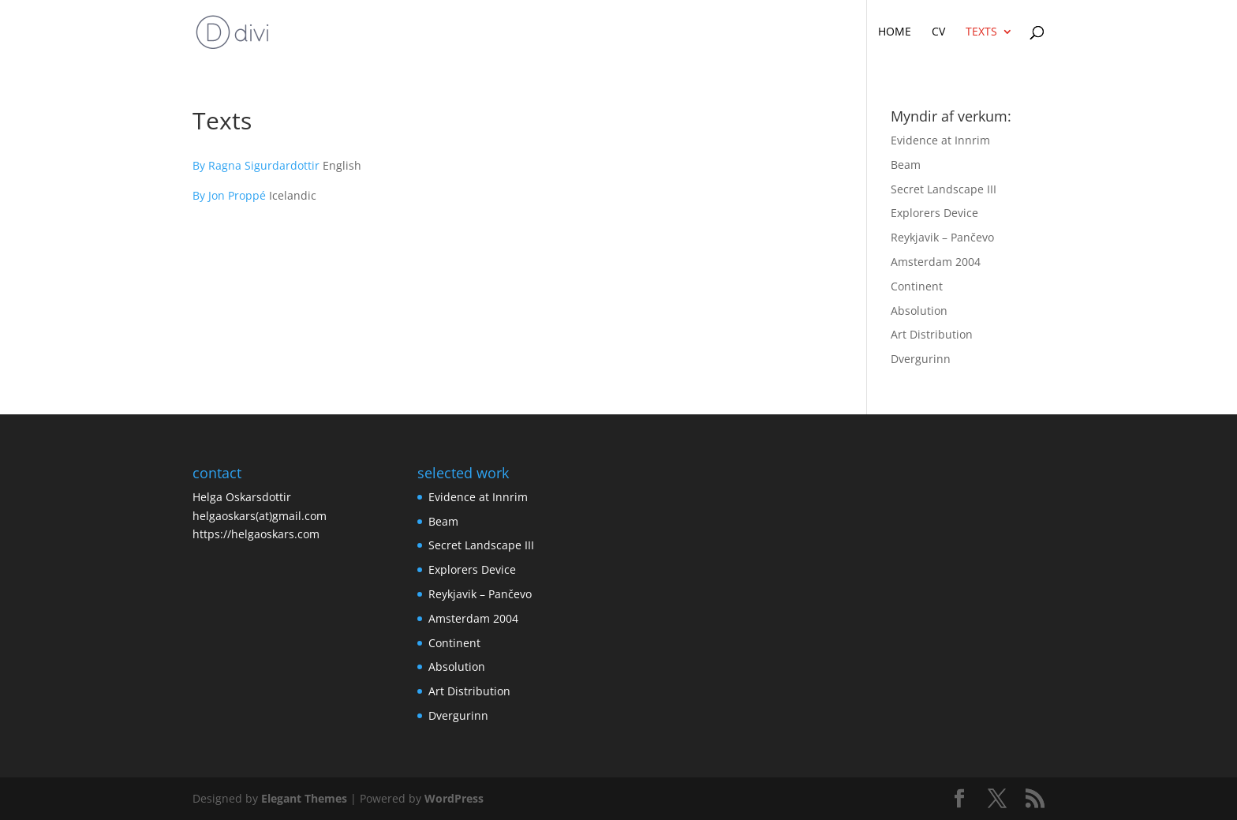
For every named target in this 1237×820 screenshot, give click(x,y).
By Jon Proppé (229, 195)
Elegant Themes (304, 798)
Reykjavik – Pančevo (942, 237)
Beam (906, 164)
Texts (981, 32)
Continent (917, 286)
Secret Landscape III (943, 189)
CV (938, 32)
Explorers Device (934, 212)
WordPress (454, 798)
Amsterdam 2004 (936, 261)
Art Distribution (932, 334)
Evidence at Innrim (940, 140)
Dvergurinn (921, 358)
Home (894, 32)
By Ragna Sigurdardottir (257, 165)
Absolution (919, 310)
